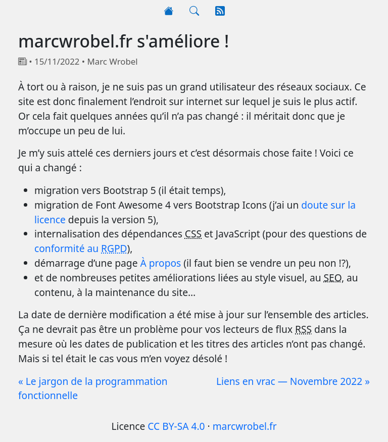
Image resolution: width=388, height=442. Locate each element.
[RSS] (220, 11)
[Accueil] (168, 11)
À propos (160, 263)
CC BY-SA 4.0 (176, 426)
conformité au (80, 248)
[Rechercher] (194, 11)
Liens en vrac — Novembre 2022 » (293, 381)
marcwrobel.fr (245, 426)
